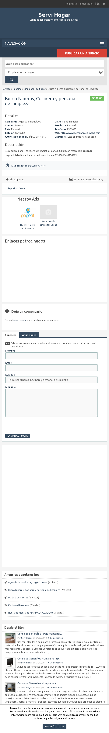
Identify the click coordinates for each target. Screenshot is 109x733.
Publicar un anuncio (82, 53)
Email (8, 362)
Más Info (50, 726)
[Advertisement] (54, 31)
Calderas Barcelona (18, 605)
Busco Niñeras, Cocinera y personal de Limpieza (41, 101)
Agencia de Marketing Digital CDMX (27, 582)
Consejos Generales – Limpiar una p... (39, 658)
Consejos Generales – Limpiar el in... (38, 683)
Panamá (17, 89)
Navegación (54, 43)
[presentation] (34, 426)
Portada (6, 89)
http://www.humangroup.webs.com (80, 133)
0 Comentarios (55, 638)
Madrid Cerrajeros (18, 597)
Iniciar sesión (86, 3)
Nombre (10, 350)
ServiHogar (26, 638)
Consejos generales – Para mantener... (39, 633)
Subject (10, 374)
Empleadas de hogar (35, 89)
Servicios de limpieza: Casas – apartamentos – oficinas (48, 228)
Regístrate (71, 3)
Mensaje (10, 387)
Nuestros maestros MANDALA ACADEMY (30, 612)
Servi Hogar (55, 15)
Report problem (16, 188)
